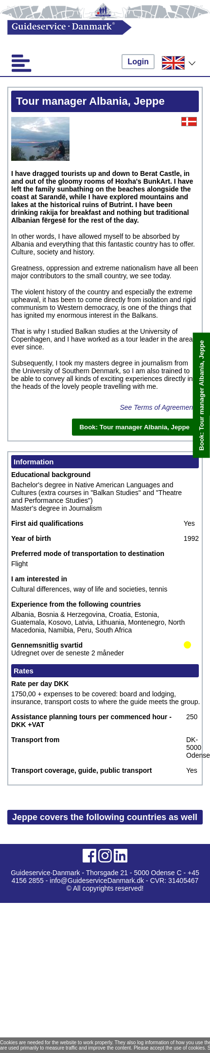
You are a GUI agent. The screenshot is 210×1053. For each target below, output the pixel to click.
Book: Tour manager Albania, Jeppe (201, 395)
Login (138, 61)
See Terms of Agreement (157, 407)
